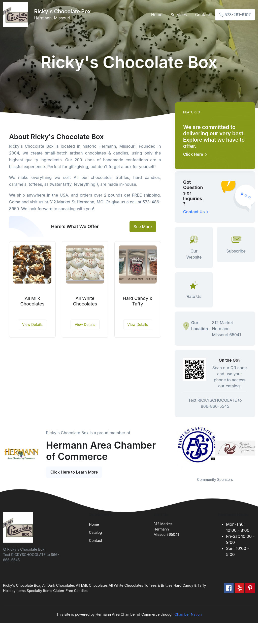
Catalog (95, 532)
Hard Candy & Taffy (137, 301)
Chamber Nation (188, 614)
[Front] (16, 14)
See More (143, 226)
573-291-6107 (235, 14)
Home (157, 14)
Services (179, 14)
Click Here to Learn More (74, 472)
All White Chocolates (85, 301)
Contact (202, 14)
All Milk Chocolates (32, 301)
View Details (32, 324)
